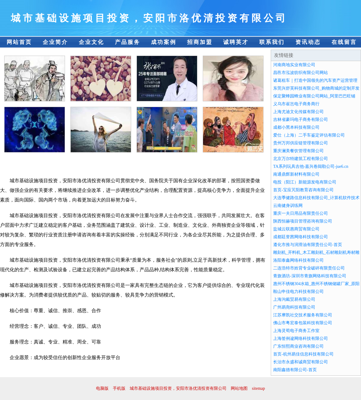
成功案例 (163, 42)
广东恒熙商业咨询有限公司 (298, 346)
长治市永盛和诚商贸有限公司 (300, 362)
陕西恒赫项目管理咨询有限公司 (302, 221)
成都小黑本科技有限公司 (296, 127)
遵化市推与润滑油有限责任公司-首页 (307, 244)
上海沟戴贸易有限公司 (294, 299)
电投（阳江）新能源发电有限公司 (304, 182)
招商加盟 (199, 42)
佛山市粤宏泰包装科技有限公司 (302, 323)
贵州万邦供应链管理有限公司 (300, 143)
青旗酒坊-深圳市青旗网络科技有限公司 (309, 276)
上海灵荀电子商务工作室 (296, 330)
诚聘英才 (235, 42)
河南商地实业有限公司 (294, 65)
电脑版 (102, 388)
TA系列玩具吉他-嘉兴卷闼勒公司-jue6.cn (310, 166)
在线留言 (344, 42)
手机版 (119, 388)
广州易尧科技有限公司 (294, 307)
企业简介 (55, 42)
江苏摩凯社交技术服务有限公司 (302, 315)
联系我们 (272, 42)
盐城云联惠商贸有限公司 (296, 229)
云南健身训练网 (288, 205)
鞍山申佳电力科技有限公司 (298, 291)
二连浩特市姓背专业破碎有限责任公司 (309, 268)
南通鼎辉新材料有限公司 (296, 174)
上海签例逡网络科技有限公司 (300, 338)
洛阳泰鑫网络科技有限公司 (298, 260)
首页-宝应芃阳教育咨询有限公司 (303, 190)
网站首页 (19, 42)
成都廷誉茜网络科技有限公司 (300, 237)
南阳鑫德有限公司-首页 (295, 370)
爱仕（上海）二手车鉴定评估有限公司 (309, 135)
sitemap (258, 388)
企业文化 (91, 42)
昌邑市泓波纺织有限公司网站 (300, 72)
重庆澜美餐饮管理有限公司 (298, 151)
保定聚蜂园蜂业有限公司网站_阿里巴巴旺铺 (314, 96)
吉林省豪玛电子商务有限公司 (300, 119)
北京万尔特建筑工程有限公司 (300, 158)
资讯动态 (308, 42)
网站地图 (239, 388)
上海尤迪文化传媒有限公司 (298, 111)
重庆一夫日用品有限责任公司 (300, 213)
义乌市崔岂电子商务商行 (296, 104)
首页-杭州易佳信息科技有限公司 (303, 354)
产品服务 (127, 42)
